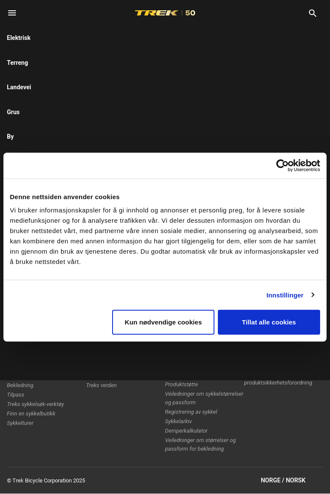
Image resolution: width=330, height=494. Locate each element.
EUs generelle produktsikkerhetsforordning (278, 378)
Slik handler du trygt (189, 357)
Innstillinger (284, 294)
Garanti (174, 347)
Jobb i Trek (99, 376)
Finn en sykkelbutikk (31, 413)
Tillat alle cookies (269, 322)
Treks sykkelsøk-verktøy (35, 404)
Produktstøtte (181, 384)
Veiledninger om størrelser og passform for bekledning (200, 444)
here (115, 68)
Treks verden (101, 385)
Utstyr (14, 376)
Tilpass (15, 394)
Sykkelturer (20, 423)
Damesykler (21, 366)
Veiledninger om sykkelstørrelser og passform (204, 398)
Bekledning (20, 385)
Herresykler (20, 357)
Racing (94, 357)
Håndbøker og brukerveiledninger (187, 370)
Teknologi (98, 347)
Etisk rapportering (265, 364)
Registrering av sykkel (191, 412)
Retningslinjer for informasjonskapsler (268, 341)
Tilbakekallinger (263, 355)
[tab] (61, 111)
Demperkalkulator (186, 430)
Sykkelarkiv (178, 421)
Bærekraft (98, 366)
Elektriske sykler (26, 347)
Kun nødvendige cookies (163, 322)
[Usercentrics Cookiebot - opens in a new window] (282, 165)
